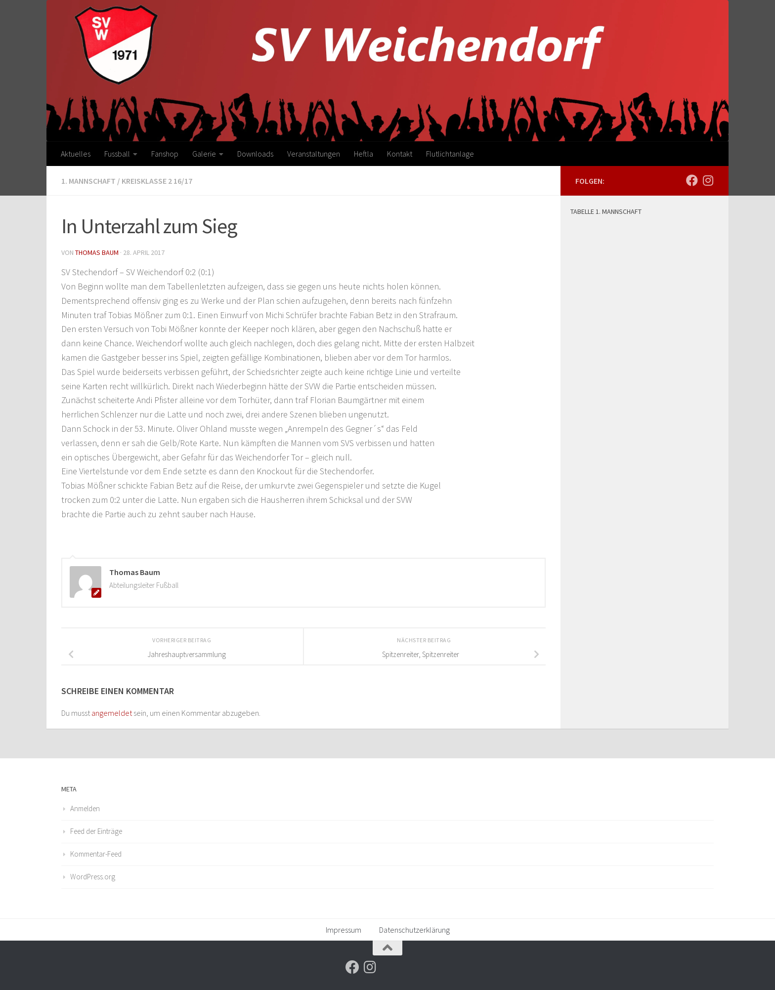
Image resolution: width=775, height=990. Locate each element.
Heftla (363, 154)
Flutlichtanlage (450, 154)
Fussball (117, 154)
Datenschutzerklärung (414, 930)
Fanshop (164, 154)
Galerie (204, 154)
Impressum (343, 930)
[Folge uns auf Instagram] (708, 180)
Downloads (255, 154)
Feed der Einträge (96, 831)
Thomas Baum (97, 252)
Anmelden (85, 808)
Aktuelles (75, 154)
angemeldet (111, 713)
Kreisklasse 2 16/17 (157, 181)
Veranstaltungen (313, 154)
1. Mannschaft (88, 181)
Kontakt (399, 154)
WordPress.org (92, 876)
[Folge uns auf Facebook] (692, 180)
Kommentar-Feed (96, 854)
